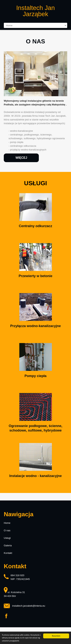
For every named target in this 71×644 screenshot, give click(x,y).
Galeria (8, 545)
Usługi (7, 538)
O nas (7, 530)
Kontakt (8, 553)
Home (7, 523)
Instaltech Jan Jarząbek (35, 10)
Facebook (6, 616)
